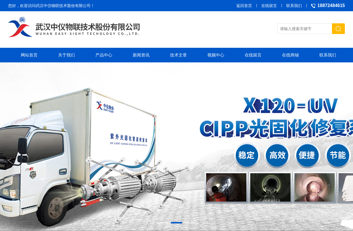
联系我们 (294, 5)
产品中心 (103, 55)
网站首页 (29, 55)
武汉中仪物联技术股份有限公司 (63, 5)
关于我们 (66, 55)
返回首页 (244, 5)
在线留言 (269, 5)
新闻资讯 (141, 55)
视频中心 (215, 55)
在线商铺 (290, 55)
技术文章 (178, 55)
